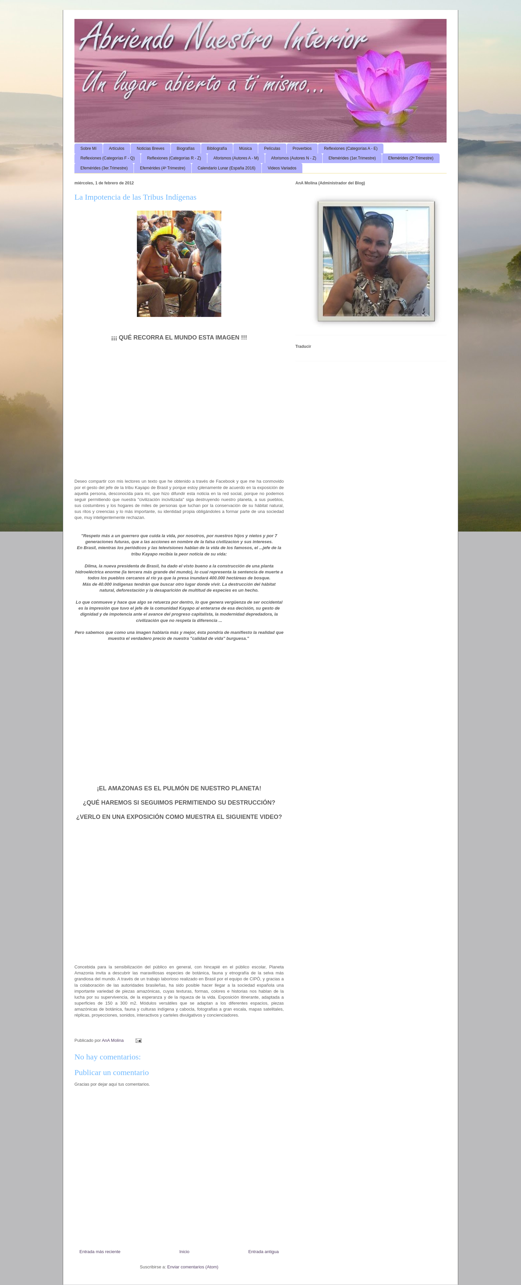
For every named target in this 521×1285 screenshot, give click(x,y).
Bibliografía (217, 148)
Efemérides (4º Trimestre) (162, 168)
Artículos (117, 148)
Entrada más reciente (100, 1251)
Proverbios (302, 148)
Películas (272, 148)
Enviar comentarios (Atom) (192, 1266)
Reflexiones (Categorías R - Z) (174, 158)
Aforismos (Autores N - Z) (293, 158)
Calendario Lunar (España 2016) (227, 168)
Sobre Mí (88, 148)
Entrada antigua (263, 1251)
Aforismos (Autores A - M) (236, 158)
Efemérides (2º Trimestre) (410, 158)
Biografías (186, 148)
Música (245, 148)
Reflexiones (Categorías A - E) (350, 148)
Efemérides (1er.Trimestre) (352, 158)
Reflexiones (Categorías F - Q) (107, 158)
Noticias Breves (150, 148)
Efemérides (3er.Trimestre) (104, 168)
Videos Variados (282, 168)
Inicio (184, 1251)
